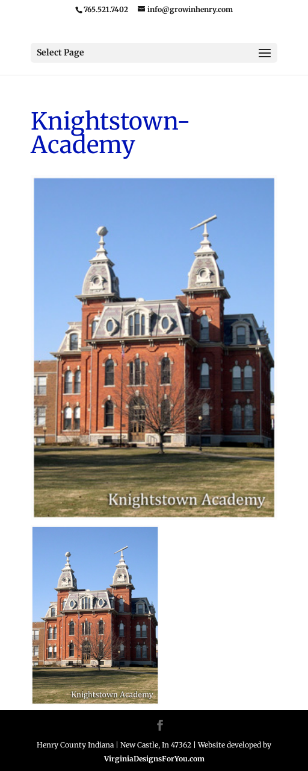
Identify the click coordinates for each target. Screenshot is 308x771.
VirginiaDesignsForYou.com (154, 758)
